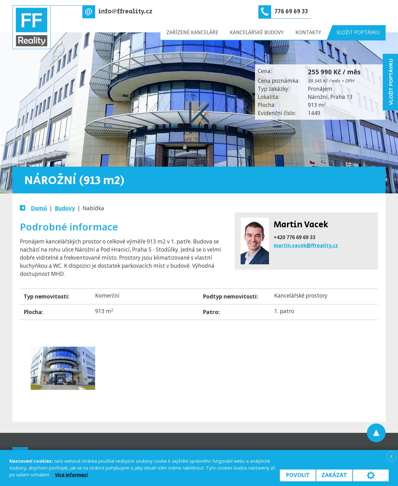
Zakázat (334, 475)
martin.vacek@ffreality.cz (306, 245)
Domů (39, 208)
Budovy (65, 208)
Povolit (298, 475)
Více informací (71, 475)
